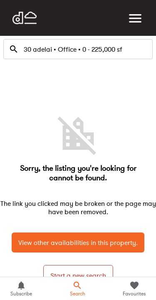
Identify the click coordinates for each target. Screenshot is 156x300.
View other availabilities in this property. (78, 242)
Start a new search (78, 275)
